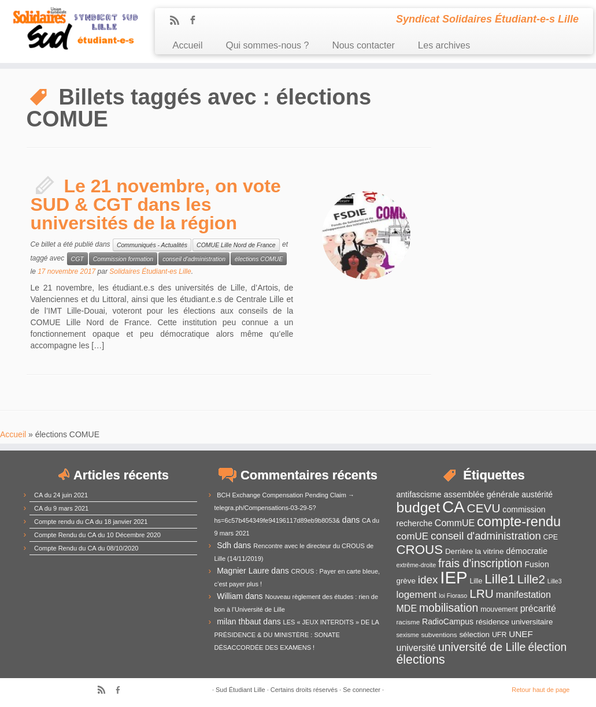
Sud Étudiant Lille (240, 689)
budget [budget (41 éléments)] (418, 507)
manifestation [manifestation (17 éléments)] (523, 595)
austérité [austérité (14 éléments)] (537, 494)
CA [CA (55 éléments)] (453, 507)
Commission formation (123, 258)
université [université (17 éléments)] (416, 648)
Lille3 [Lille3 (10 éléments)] (554, 581)
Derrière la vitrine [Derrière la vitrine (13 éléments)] (474, 551)
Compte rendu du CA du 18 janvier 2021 (90, 521)
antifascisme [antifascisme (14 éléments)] (419, 494)
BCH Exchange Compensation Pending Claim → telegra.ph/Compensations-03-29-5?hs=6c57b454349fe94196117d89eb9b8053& (284, 508)
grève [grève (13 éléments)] (406, 580)
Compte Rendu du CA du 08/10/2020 (86, 548)
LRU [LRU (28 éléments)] (481, 593)
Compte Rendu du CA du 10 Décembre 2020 (97, 534)
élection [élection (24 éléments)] (547, 647)
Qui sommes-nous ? (267, 45)
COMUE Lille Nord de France (236, 244)
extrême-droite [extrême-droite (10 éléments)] (416, 564)
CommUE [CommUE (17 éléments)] (455, 523)
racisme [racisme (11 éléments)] (408, 622)
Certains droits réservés (304, 689)
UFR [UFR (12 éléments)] (499, 635)
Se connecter (361, 689)
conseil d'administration (193, 258)
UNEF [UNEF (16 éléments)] (521, 634)
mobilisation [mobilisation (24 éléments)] (448, 607)
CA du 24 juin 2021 (61, 495)
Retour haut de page (540, 689)
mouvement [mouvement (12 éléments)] (499, 609)
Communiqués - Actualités (152, 244)
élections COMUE (259, 258)
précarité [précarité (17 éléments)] (538, 608)
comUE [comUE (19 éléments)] (413, 536)
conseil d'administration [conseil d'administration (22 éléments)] (486, 536)
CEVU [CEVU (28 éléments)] (484, 508)
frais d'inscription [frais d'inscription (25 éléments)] (480, 563)
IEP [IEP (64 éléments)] (453, 577)
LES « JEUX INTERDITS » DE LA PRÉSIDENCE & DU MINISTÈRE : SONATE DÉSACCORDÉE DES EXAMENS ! (296, 635)
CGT (77, 258)
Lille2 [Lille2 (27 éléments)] (531, 579)
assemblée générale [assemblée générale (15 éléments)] (481, 494)
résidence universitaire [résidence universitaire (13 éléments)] (514, 621)
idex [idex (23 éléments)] (428, 580)
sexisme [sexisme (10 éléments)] (408, 634)
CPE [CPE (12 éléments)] (550, 537)
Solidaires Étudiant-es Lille (150, 271)
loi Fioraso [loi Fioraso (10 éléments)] (453, 595)
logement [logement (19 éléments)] (417, 594)
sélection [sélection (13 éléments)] (474, 634)
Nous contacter (363, 45)
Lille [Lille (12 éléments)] (475, 581)
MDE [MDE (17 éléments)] (407, 608)
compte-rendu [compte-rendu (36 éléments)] (519, 521)
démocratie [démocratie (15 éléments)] (526, 551)
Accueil (187, 45)
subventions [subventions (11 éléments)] (439, 634)
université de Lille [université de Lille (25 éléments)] (482, 647)
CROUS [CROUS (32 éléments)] (420, 549)
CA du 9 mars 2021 (61, 508)
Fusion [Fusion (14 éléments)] (537, 564)
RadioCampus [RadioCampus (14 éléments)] (447, 621)
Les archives (444, 45)
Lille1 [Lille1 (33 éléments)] (499, 579)
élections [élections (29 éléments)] (421, 660)
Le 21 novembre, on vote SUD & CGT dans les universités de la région (156, 204)
